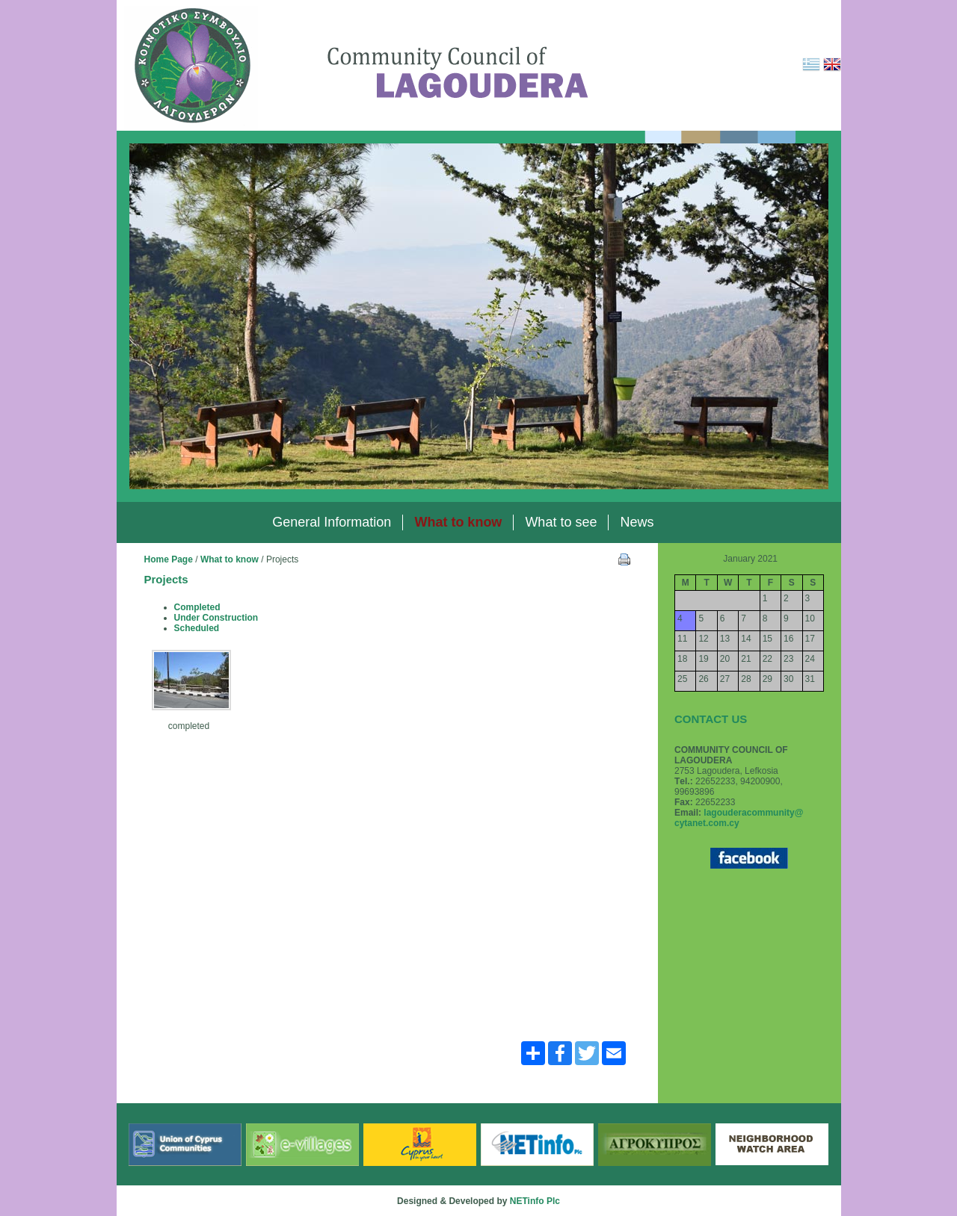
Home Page (168, 559)
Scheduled (197, 628)
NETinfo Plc (535, 1201)
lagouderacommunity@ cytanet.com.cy (738, 817)
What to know (229, 559)
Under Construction (216, 617)
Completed (197, 607)
